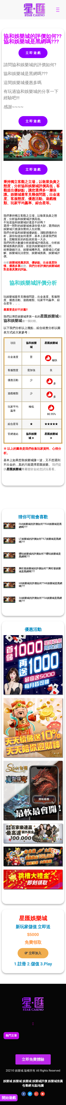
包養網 (26, 1085)
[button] (33, 1024)
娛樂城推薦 (55, 1081)
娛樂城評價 (39, 1081)
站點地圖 (38, 1085)
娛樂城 (53, 316)
